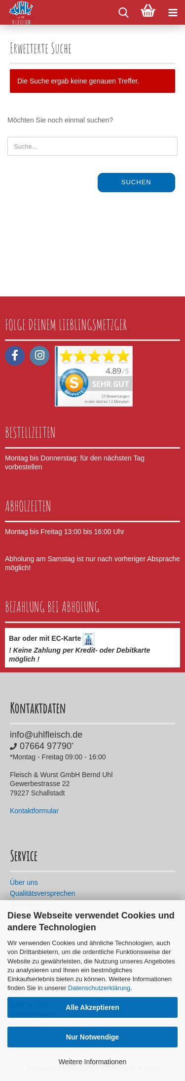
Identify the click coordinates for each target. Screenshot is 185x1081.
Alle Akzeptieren (92, 1007)
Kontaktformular (34, 811)
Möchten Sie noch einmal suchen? (60, 120)
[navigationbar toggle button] (172, 12)
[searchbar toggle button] (123, 12)
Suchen (136, 182)
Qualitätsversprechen (42, 893)
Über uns (24, 882)
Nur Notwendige (92, 1037)
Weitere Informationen (92, 1062)
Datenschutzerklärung (99, 988)
